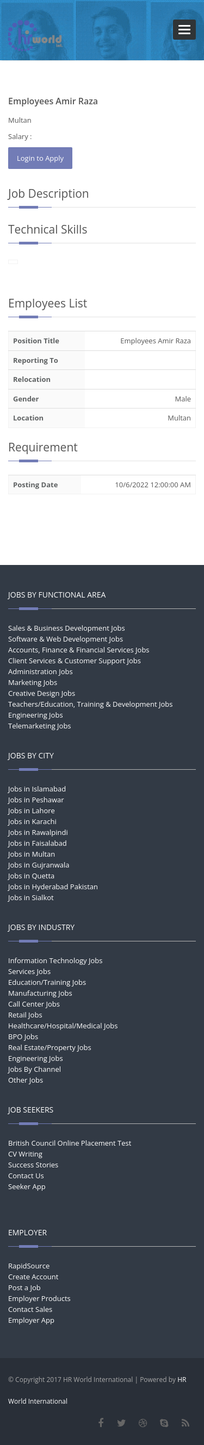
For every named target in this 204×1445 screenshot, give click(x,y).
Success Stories (33, 1165)
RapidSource (29, 1266)
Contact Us (26, 1175)
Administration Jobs (40, 671)
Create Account (33, 1276)
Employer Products (39, 1298)
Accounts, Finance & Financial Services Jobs (79, 650)
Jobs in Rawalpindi (38, 832)
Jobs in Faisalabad (37, 843)
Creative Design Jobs (41, 693)
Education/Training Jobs (47, 982)
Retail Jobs (25, 1015)
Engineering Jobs (35, 715)
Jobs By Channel (34, 1069)
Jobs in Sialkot (31, 897)
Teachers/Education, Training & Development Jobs (90, 704)
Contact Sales (30, 1309)
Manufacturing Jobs (40, 993)
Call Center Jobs (34, 1004)
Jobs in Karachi (32, 821)
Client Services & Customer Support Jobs (74, 660)
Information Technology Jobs (55, 960)
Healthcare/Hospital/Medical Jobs (63, 1026)
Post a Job (24, 1287)
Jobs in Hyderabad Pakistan (53, 886)
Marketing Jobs (32, 682)
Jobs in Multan (31, 854)
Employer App (31, 1320)
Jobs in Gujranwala (39, 865)
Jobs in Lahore (31, 810)
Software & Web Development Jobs (65, 639)
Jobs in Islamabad (37, 789)
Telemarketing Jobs (39, 726)
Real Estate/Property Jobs (49, 1047)
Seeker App (27, 1186)
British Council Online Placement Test (69, 1143)
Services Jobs (29, 971)
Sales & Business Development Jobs (66, 628)
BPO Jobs (23, 1036)
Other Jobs (25, 1080)
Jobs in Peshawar (36, 800)
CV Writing (25, 1154)
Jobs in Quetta (31, 876)
